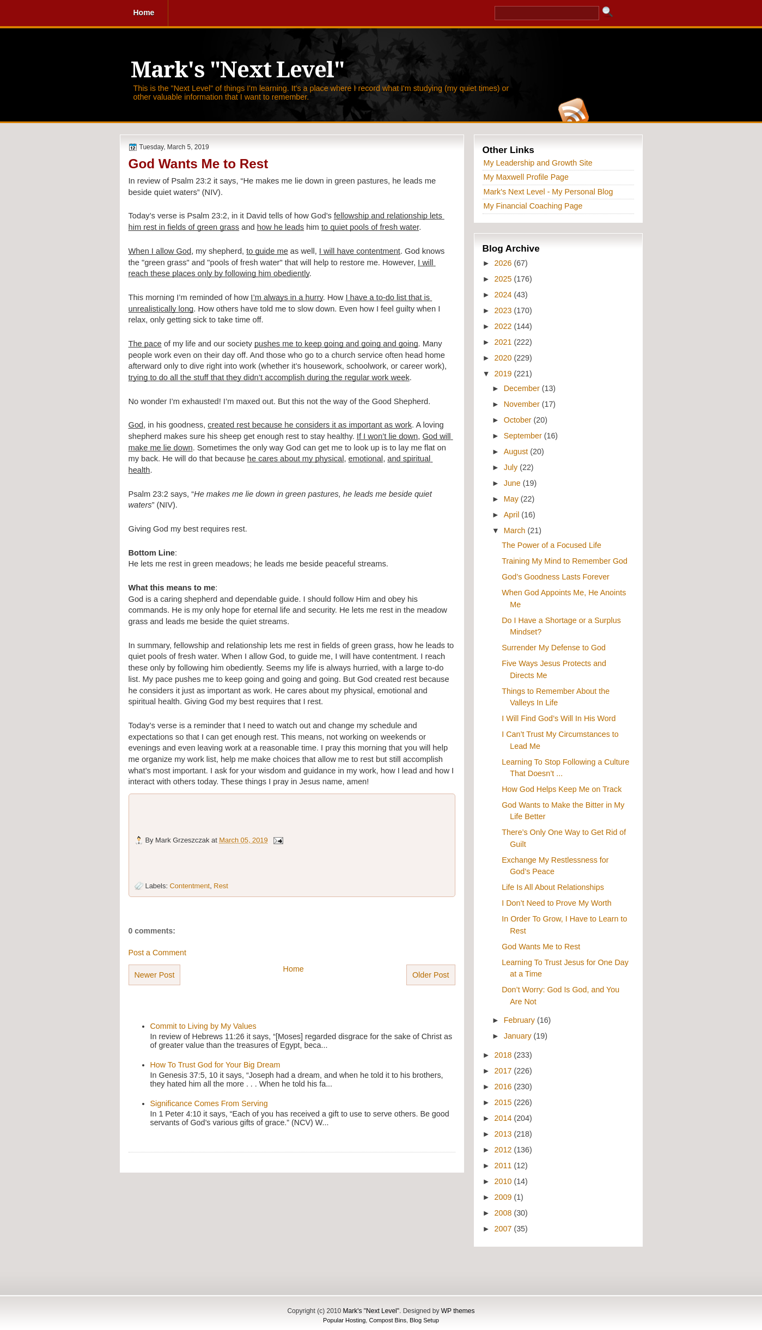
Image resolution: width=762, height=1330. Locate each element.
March (516, 530)
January (519, 1036)
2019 (504, 373)
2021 (504, 342)
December (523, 388)
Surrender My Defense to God (554, 647)
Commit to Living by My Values (203, 1026)
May (512, 499)
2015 (504, 1102)
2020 (504, 357)
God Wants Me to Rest (199, 163)
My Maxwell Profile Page (526, 177)
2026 (504, 263)
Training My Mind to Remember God (564, 561)
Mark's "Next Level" (237, 70)
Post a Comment (157, 952)
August (517, 451)
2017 (504, 1070)
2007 (504, 1228)
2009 (504, 1197)
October (519, 420)
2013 (504, 1134)
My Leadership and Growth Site (538, 162)
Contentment (190, 886)
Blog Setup (424, 1320)
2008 (504, 1213)
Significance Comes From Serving (209, 1103)
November (523, 404)
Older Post (430, 975)
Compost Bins (387, 1320)
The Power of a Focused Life (551, 545)
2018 (504, 1055)
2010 (504, 1181)
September (524, 435)
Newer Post (155, 975)
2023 (504, 310)
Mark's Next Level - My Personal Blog (548, 191)
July (512, 467)
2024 (504, 294)
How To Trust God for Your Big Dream (215, 1064)
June (513, 483)
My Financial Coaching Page (533, 206)
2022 (504, 326)
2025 (504, 278)
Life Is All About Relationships (553, 887)
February (520, 1020)
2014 (504, 1118)
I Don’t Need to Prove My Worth (557, 903)
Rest (221, 886)
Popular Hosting (344, 1320)
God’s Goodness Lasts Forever (555, 576)
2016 (504, 1086)
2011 (504, 1165)
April (513, 514)
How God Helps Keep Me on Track (561, 789)
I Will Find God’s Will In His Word (558, 718)
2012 (504, 1149)
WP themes (458, 1311)
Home (293, 969)
